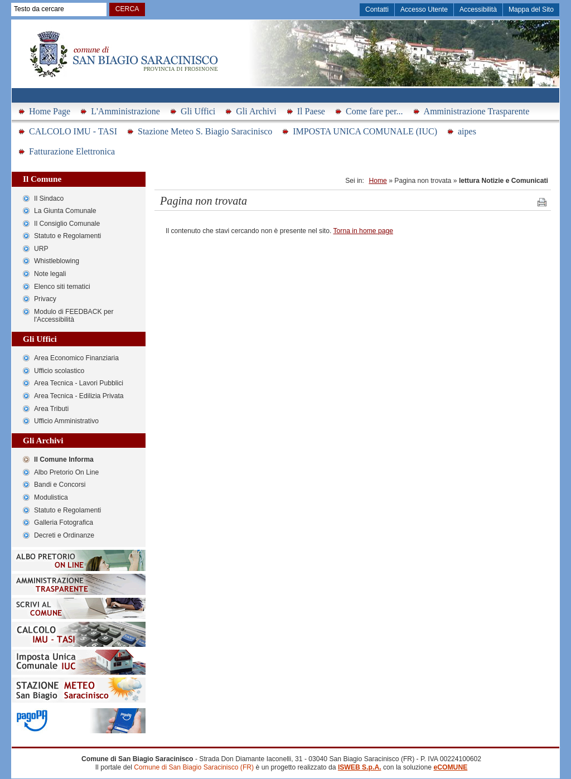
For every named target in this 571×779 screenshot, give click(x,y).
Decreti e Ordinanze (64, 535)
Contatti (377, 9)
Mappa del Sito (531, 9)
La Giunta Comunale (65, 211)
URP (41, 249)
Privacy (45, 299)
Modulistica (51, 497)
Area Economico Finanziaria (76, 358)
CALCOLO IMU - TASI (73, 131)
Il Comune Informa (64, 459)
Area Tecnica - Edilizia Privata (79, 396)
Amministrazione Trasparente (477, 111)
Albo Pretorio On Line (66, 472)
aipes (467, 131)
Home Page (49, 111)
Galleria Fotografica (63, 522)
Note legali (50, 274)
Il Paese (311, 111)
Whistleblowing (56, 261)
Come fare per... (374, 111)
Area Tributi (51, 409)
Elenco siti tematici (62, 287)
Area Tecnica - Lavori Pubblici (78, 383)
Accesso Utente (424, 9)
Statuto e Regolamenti (67, 236)
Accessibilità (478, 9)
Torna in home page (363, 231)
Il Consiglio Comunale (67, 224)
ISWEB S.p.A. (359, 767)
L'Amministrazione (125, 111)
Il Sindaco (49, 198)
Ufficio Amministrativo (66, 421)
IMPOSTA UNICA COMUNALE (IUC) (365, 131)
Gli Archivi (256, 111)
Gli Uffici (198, 111)
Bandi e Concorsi (60, 484)
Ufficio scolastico (59, 371)
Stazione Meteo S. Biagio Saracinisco (205, 131)
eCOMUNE (450, 767)
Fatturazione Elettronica (72, 151)
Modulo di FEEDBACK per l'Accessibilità (74, 316)
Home (377, 181)
